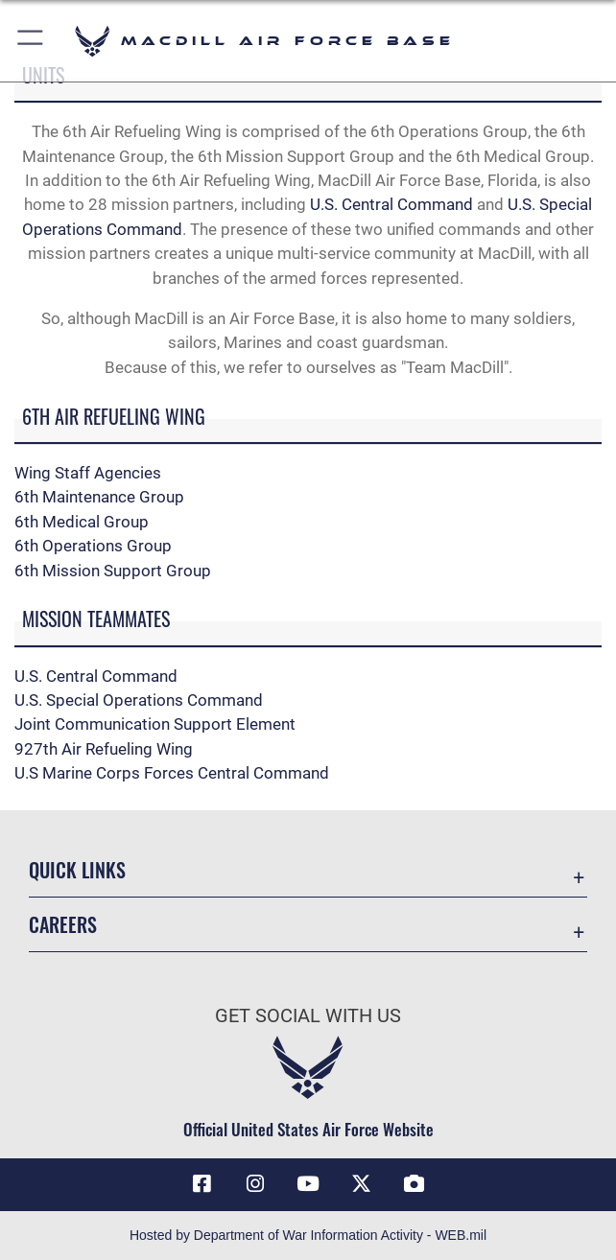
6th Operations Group (93, 545)
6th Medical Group (81, 521)
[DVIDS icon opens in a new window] (414, 1184)
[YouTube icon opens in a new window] (308, 1184)
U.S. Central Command (391, 204)
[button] (31, 41)
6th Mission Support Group (112, 570)
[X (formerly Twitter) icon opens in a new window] (360, 1184)
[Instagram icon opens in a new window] (255, 1184)
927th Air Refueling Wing (103, 748)
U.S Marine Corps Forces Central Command (171, 772)
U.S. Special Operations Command (138, 700)
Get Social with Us (308, 1015)
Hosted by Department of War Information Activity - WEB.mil (308, 1235)
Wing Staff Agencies (87, 472)
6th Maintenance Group (99, 496)
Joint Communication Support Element (155, 724)
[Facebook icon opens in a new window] (201, 1184)
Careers (63, 924)
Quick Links (77, 869)
